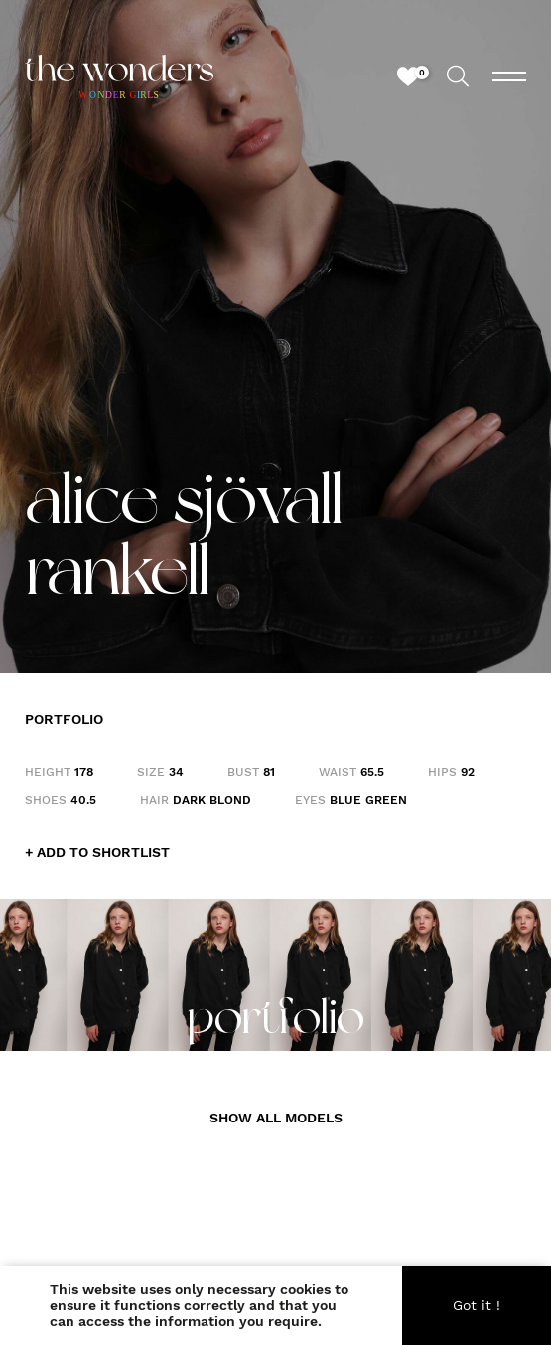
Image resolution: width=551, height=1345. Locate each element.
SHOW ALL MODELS (276, 1117)
